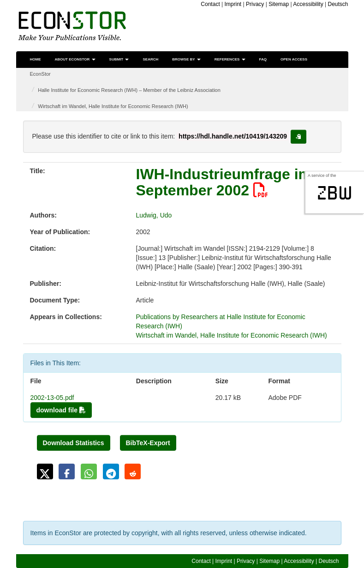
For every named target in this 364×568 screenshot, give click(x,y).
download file (61, 410)
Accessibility (308, 4)
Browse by (186, 59)
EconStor (40, 74)
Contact (210, 4)
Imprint (233, 4)
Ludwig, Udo (154, 215)
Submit (119, 59)
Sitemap (279, 4)
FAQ (263, 59)
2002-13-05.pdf (52, 397)
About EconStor (75, 59)
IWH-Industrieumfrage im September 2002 (223, 182)
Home (35, 59)
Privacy (255, 4)
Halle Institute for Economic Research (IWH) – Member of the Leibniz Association (129, 90)
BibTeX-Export (148, 443)
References (230, 59)
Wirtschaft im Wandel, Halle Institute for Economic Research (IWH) (113, 106)
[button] (45, 471)
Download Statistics (73, 443)
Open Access (293, 59)
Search (150, 59)
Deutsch (338, 4)
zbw (334, 193)
